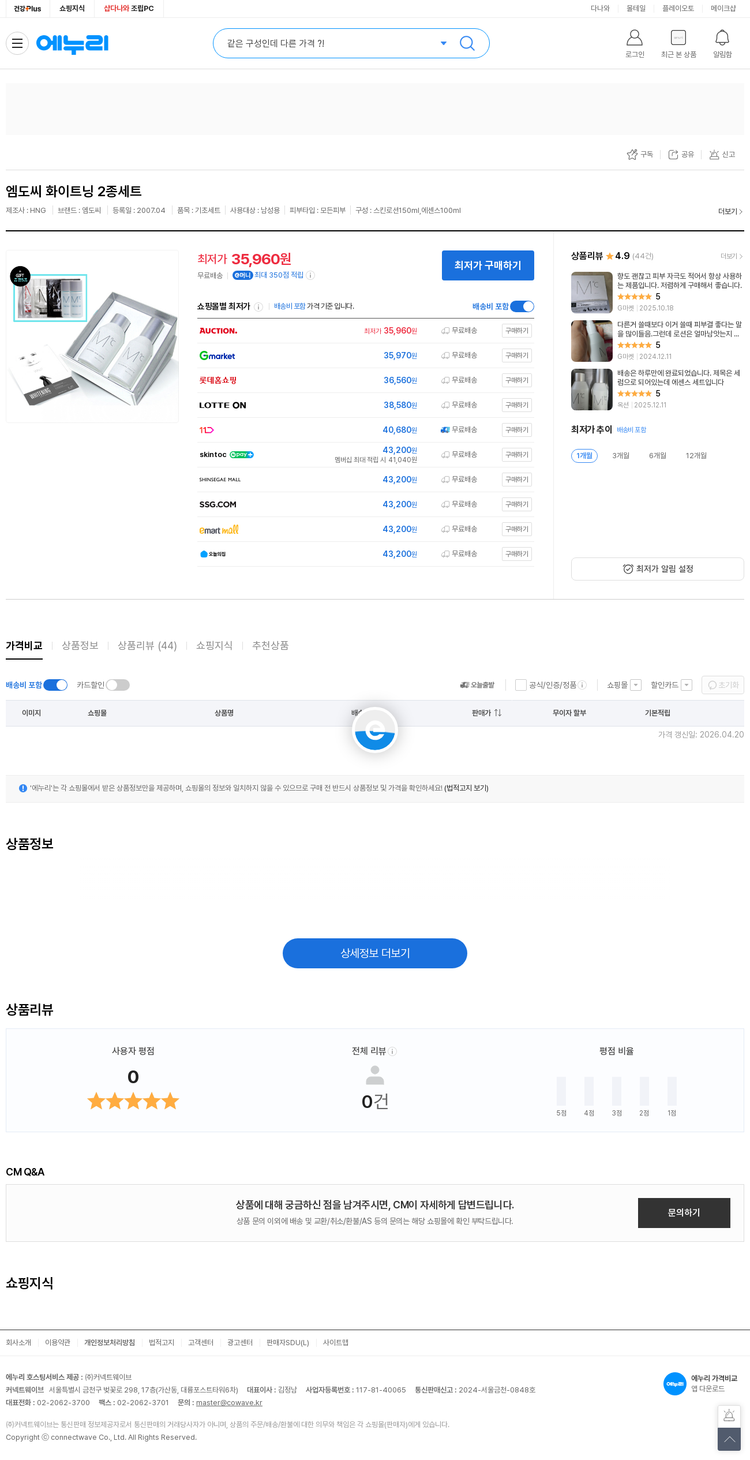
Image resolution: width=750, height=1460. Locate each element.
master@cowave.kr (229, 1402)
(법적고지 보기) (466, 788)
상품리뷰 (147, 645)
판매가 (481, 713)
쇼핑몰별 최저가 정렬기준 (258, 307)
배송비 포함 (490, 306)
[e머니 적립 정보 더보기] (311, 275)
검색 (467, 43)
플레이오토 (678, 8)
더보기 (727, 211)
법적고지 (161, 1342)
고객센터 (200, 1342)
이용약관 (57, 1342)
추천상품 (270, 645)
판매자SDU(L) (288, 1342)
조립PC (129, 8)
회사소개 (18, 1342)
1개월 (584, 455)
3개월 (620, 455)
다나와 (600, 8)
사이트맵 (335, 1342)
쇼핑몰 (617, 685)
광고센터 (240, 1342)
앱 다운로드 (703, 1383)
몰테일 (636, 8)
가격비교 (24, 645)
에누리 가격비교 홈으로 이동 (72, 43)
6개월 (657, 455)
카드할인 (90, 685)
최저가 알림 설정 (664, 569)
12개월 (696, 455)
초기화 (728, 685)
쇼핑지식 (72, 8)
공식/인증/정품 (552, 685)
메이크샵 (723, 8)
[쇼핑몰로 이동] (363, 330)
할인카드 (664, 685)
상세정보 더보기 (375, 953)
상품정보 (80, 645)
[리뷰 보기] (657, 292)
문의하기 (684, 1212)
